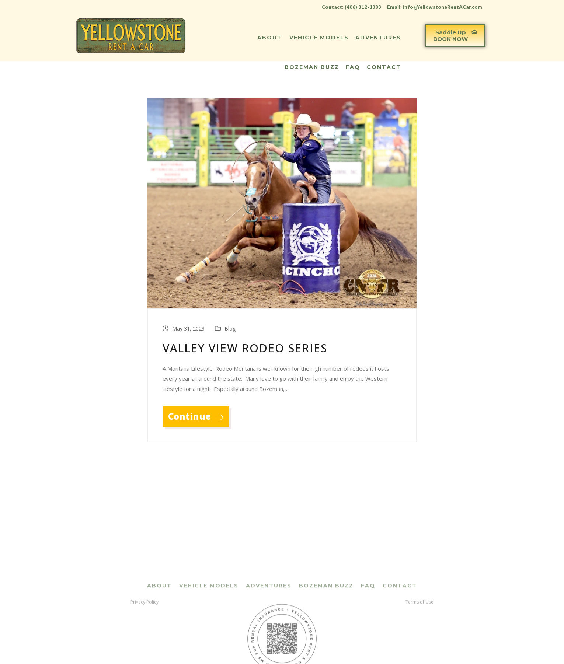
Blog (230, 328)
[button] (455, 35)
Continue (196, 416)
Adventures (378, 37)
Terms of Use (419, 638)
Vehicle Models (319, 37)
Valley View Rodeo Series (245, 348)
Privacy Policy (144, 638)
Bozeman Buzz (312, 67)
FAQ (353, 67)
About (269, 37)
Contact (384, 67)
